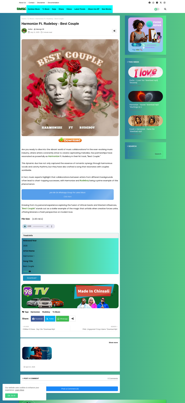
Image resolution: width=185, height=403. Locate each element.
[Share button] (73, 319)
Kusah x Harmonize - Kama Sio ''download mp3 (142, 130)
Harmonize (35, 312)
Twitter (51, 319)
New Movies (106, 9)
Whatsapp (64, 319)
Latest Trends (79, 9)
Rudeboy (46, 312)
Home (24, 19)
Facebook (39, 319)
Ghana (61, 9)
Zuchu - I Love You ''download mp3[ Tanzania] (144, 81)
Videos (69, 9)
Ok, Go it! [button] (11, 396)
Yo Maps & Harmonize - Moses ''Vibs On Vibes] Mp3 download (36, 363)
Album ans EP (93, 9)
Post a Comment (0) (70, 389)
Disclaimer (41, 3)
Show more (113, 342)
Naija (54, 9)
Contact (32, 3)
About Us (22, 3)
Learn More (19, 390)
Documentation (53, 3)
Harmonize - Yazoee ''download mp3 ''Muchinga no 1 (144, 106)
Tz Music (45, 9)
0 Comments (113, 378)
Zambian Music (34, 9)
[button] (165, 9)
